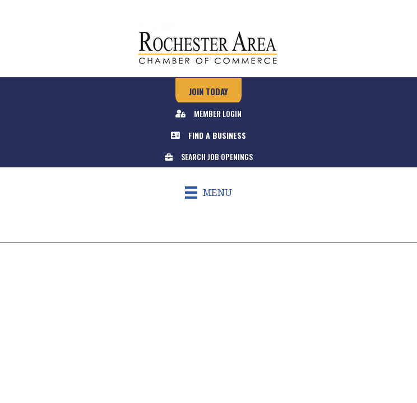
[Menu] (208, 193)
